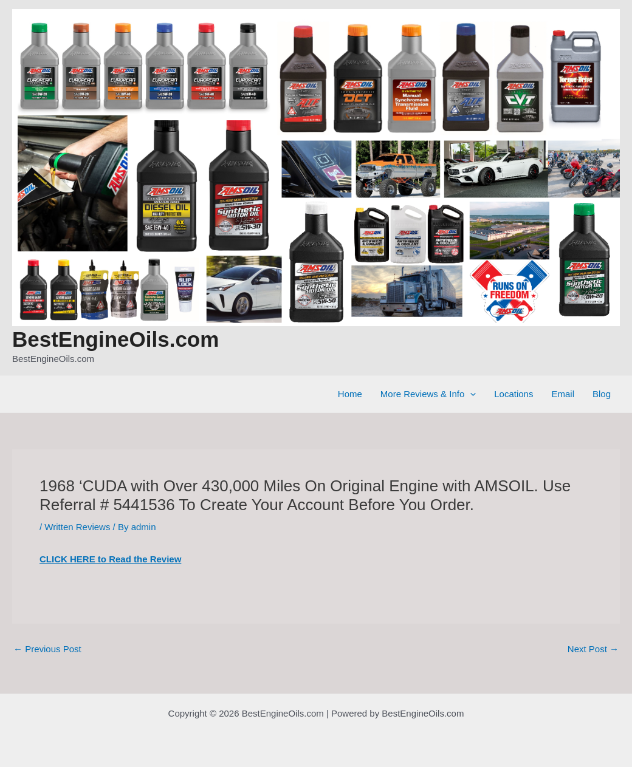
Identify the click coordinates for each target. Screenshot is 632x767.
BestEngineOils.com (115, 339)
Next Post (593, 648)
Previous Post (47, 648)
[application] (470, 394)
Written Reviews (77, 527)
